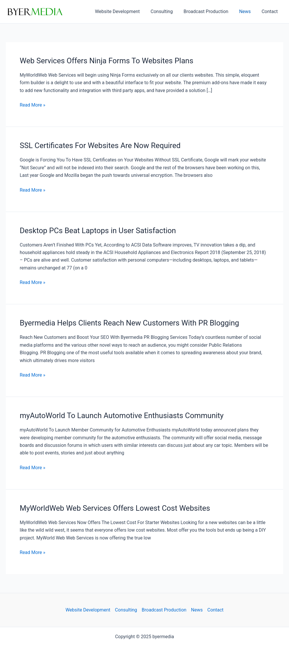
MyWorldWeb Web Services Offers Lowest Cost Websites (115, 508)
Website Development (124, 11)
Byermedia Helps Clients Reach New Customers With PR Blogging (129, 323)
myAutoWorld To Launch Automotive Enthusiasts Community (122, 415)
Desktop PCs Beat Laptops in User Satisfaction (98, 230)
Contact (270, 11)
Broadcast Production (209, 11)
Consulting (167, 11)
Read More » (32, 105)
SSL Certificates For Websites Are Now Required (100, 145)
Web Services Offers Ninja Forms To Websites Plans (106, 60)
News (247, 11)
